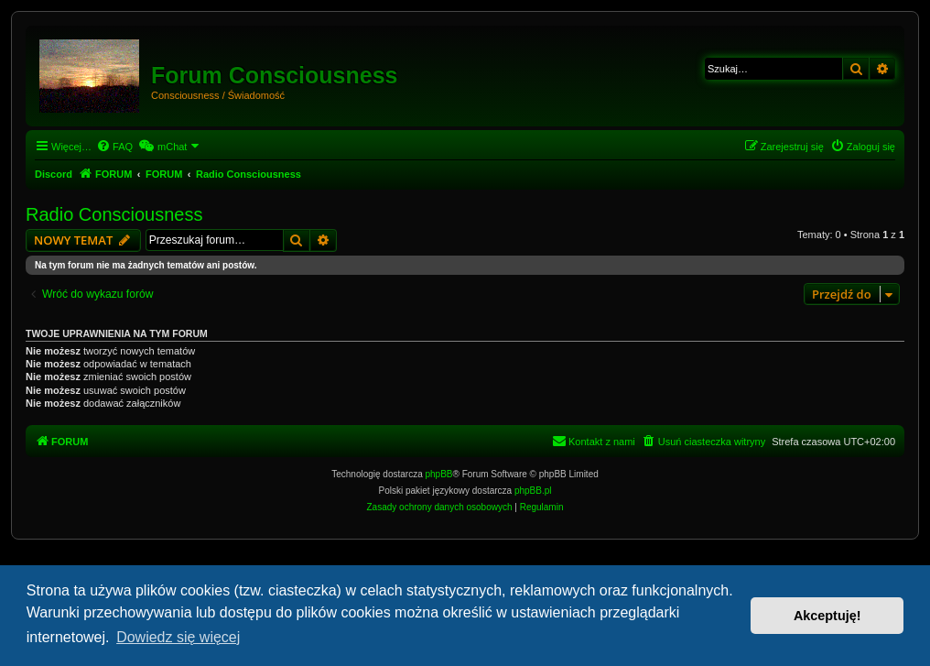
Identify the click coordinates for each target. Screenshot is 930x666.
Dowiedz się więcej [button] (178, 637)
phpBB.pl (533, 491)
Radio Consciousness (114, 214)
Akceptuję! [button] (827, 615)
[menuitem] (114, 147)
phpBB (439, 474)
